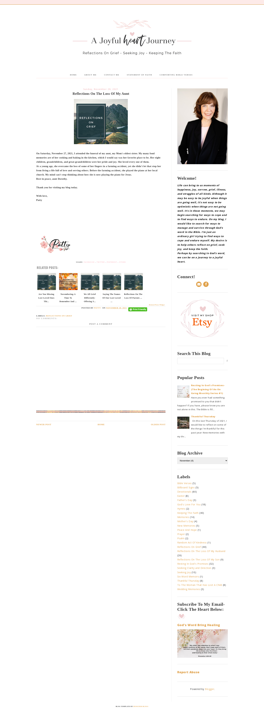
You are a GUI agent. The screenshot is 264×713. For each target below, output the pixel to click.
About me (90, 75)
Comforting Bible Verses (176, 75)
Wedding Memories (188, 589)
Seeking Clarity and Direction (194, 568)
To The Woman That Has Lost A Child (199, 585)
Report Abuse (188, 672)
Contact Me (111, 75)
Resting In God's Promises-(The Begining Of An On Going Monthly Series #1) (208, 389)
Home (73, 75)
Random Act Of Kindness (192, 542)
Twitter (101, 262)
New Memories (186, 525)
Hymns (181, 508)
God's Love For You (189, 504)
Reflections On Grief (59, 316)
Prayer (181, 534)
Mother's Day (185, 521)
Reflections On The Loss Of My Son (198, 559)
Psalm (181, 538)
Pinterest (112, 262)
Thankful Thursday (203, 416)
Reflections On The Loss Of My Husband (201, 551)
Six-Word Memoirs (188, 576)
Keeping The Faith (188, 512)
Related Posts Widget (157, 305)
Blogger (209, 689)
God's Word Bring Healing (198, 625)
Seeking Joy (184, 572)
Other (122, 262)
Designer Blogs (140, 706)
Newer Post (43, 424)
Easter (181, 495)
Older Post (158, 424)
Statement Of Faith (139, 75)
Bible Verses (184, 483)
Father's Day (184, 500)
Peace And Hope (187, 529)
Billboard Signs (186, 487)
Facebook (89, 262)
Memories (183, 517)
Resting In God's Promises (192, 563)
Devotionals (184, 491)
